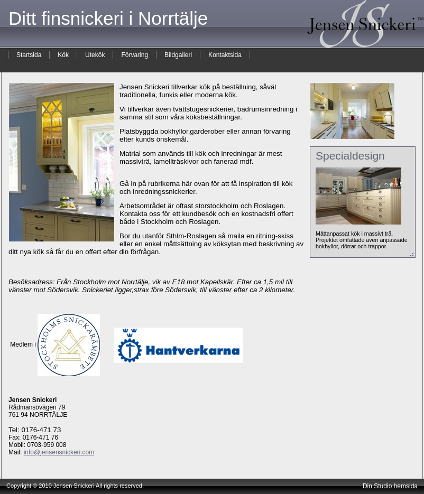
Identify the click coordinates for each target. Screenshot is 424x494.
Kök (63, 55)
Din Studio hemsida (390, 486)
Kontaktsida (225, 55)
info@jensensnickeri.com (59, 452)
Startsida (28, 55)
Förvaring (134, 55)
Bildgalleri (178, 55)
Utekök (95, 55)
